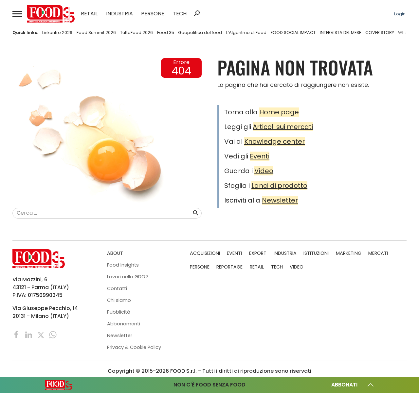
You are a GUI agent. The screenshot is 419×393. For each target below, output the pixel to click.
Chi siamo (119, 300)
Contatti (117, 288)
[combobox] (102, 213)
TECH (180, 13)
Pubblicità (118, 312)
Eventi (259, 156)
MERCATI (378, 253)
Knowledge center (274, 141)
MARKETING (348, 253)
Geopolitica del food (200, 32)
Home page (279, 112)
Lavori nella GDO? (127, 276)
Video (263, 170)
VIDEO (296, 267)
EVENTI (234, 253)
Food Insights (123, 265)
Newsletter (280, 200)
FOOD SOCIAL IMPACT (293, 32)
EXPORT (257, 253)
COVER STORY (379, 32)
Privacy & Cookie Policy (134, 347)
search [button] (197, 13)
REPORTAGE (229, 267)
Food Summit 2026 (96, 32)
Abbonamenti (123, 323)
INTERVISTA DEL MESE (340, 32)
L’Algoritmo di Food (246, 32)
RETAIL (89, 13)
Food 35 (165, 32)
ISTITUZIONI (316, 253)
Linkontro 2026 (57, 32)
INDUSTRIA (119, 13)
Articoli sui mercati (283, 126)
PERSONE (152, 13)
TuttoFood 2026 (136, 32)
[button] (16, 14)
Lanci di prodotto (279, 185)
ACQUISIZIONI (205, 253)
